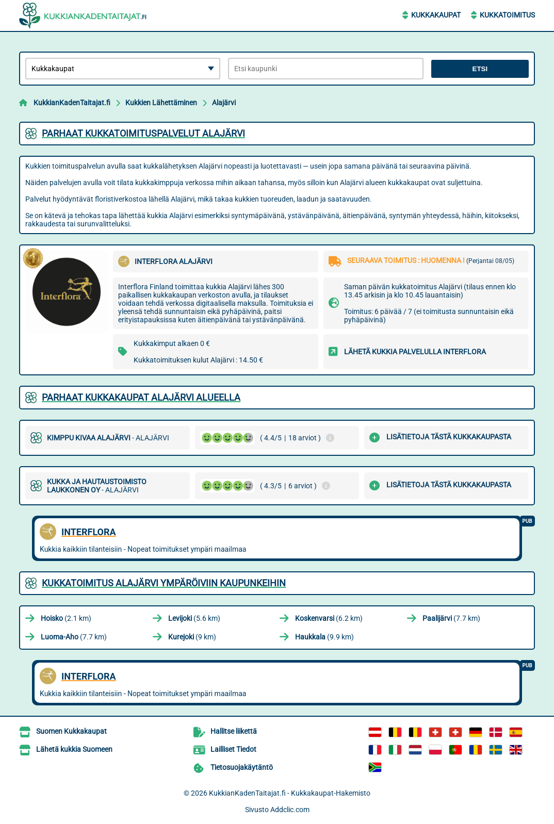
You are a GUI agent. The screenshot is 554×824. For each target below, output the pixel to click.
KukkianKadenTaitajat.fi (72, 102)
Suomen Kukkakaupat (71, 731)
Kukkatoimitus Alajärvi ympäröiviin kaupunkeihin (164, 583)
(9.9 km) (324, 637)
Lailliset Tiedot (233, 749)
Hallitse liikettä (233, 731)
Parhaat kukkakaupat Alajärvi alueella (141, 397)
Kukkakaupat (436, 15)
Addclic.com (289, 809)
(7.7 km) (451, 618)
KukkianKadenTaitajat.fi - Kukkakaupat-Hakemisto (289, 793)
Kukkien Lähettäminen (161, 102)
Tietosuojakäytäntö (241, 767)
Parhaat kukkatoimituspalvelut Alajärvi (143, 133)
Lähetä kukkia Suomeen (74, 749)
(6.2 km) (329, 618)
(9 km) (192, 637)
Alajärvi (224, 102)
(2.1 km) (66, 618)
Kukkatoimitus (507, 15)
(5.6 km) (194, 618)
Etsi (480, 69)
